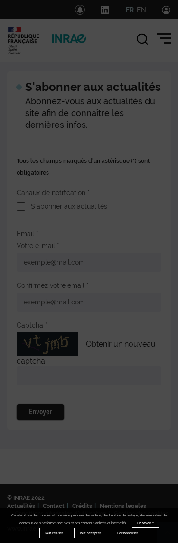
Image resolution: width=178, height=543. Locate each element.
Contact (54, 506)
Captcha (30, 325)
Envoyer (40, 412)
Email (25, 234)
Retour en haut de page (171, 536)
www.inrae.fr (24, 528)
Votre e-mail (36, 245)
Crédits (82, 506)
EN (141, 10)
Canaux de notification (51, 192)
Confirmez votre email (50, 285)
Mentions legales (123, 506)
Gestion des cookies (141, 513)
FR (130, 10)
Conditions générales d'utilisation (60, 513)
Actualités (21, 506)
